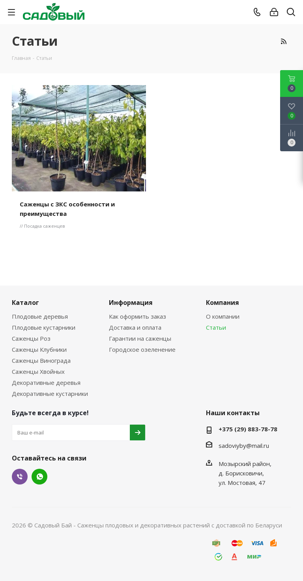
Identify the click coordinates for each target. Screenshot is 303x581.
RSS (283, 41)
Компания (222, 302)
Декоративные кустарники (50, 393)
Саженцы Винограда (41, 360)
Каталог (25, 302)
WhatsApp (39, 476)
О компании (222, 316)
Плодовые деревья (40, 316)
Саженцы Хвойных (38, 371)
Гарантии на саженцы (140, 338)
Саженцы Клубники (39, 349)
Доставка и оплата (135, 327)
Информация (131, 302)
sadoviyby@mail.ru (244, 445)
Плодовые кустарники (43, 327)
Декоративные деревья (46, 382)
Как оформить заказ (137, 316)
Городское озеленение (142, 349)
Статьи (216, 327)
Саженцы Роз (31, 338)
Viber (20, 476)
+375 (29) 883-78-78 (248, 429)
